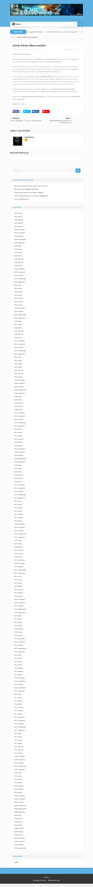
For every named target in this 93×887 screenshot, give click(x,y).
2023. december (19, 269)
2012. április (18, 704)
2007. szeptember (20, 848)
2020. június (18, 400)
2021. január (18, 377)
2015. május (18, 583)
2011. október (19, 724)
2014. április (18, 625)
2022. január (18, 338)
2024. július (18, 246)
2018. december (19, 449)
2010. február (18, 789)
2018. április (18, 472)
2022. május (18, 324)
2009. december (19, 796)
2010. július (18, 773)
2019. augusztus (19, 426)
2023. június (18, 288)
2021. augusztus (19, 354)
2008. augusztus (19, 812)
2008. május (18, 822)
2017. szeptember (20, 495)
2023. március (18, 298)
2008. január (18, 835)
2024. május (18, 253)
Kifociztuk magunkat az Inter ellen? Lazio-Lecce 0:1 (31, 186)
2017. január (18, 521)
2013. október (19, 645)
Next (69, 118)
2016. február (18, 554)
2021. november (19, 344)
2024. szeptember (20, 239)
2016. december (19, 524)
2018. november (19, 452)
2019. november (19, 416)
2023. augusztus (19, 282)
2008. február (18, 832)
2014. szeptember (20, 609)
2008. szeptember (20, 809)
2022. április (18, 328)
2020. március (18, 403)
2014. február (18, 632)
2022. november (19, 308)
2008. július (18, 815)
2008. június (18, 819)
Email (78, 49)
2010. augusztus (19, 769)
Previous (14, 118)
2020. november (19, 383)
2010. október (19, 763)
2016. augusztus (19, 537)
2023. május (18, 292)
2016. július (18, 540)
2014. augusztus (19, 612)
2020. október (19, 387)
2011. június (18, 737)
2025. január (18, 226)
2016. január (18, 557)
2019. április (18, 436)
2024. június (18, 249)
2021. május (18, 364)
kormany (23, 49)
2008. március (18, 828)
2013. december (19, 639)
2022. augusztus (19, 318)
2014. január (18, 635)
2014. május (18, 622)
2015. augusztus (19, 573)
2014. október (19, 606)
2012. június (18, 698)
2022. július (18, 321)
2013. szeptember (20, 648)
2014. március (18, 629)
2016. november (19, 527)
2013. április (18, 665)
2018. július (18, 465)
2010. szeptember (20, 766)
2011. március (18, 747)
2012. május (18, 701)
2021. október (19, 347)
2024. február (18, 262)
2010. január (18, 792)
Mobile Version (54, 880)
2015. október (19, 567)
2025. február (18, 223)
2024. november (19, 233)
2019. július (18, 429)
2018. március (18, 475)
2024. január (18, 266)
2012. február (18, 711)
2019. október (19, 419)
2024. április (18, 256)
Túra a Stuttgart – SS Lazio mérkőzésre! (25, 120)
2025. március (18, 220)
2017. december (19, 485)
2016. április (18, 547)
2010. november (19, 760)
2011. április (18, 743)
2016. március (18, 550)
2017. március (18, 514)
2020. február (18, 406)
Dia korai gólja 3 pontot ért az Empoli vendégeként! (31, 196)
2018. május (18, 468)
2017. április (18, 511)
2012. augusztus (19, 691)
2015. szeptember (20, 570)
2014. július (18, 616)
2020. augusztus (19, 393)
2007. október (19, 845)
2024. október (19, 236)
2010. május (18, 779)
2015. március (18, 590)
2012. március (18, 707)
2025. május (18, 213)
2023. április (18, 295)
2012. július (18, 694)
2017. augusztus (19, 498)
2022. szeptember (20, 315)
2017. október (19, 491)
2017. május (18, 508)
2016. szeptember (20, 534)
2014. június (18, 619)
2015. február (18, 593)
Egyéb (16, 862)
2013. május (18, 662)
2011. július (18, 733)
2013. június (18, 658)
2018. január (18, 482)
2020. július (18, 396)
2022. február (18, 334)
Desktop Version (39, 880)
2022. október (19, 311)
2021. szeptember (20, 351)
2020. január (18, 409)
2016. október (19, 531)
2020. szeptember (20, 390)
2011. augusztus (19, 730)
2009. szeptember (20, 806)
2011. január (18, 753)
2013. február (18, 671)
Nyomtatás (69, 49)
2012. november (19, 681)
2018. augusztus (19, 462)
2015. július (18, 576)
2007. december (19, 838)
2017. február (18, 517)
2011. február (18, 750)
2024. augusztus (19, 243)
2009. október (19, 802)
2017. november (19, 488)
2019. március (18, 439)
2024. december (19, 230)
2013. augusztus (19, 652)
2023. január (18, 305)
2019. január (18, 446)
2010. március (18, 786)
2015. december (19, 560)
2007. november (19, 841)
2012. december (19, 678)
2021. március (18, 370)
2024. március (18, 259)
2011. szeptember (20, 727)
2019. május (18, 432)
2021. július (18, 357)
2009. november (19, 799)
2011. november (19, 720)
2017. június (18, 504)
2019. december (19, 413)
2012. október (19, 684)
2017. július (18, 501)
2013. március (18, 668)
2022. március (18, 331)
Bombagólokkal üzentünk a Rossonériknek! (60, 121)
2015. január (18, 596)
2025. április (18, 216)
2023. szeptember (20, 279)
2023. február (18, 302)
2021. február (18, 374)
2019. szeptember (20, 423)
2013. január (18, 675)
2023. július (18, 285)
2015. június (18, 580)
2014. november (19, 603)
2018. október (19, 455)
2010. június (18, 776)
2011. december (19, 717)
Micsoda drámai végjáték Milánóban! (35, 32)
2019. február (18, 442)
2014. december (19, 599)
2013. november (19, 642)
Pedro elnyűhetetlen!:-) (21, 199)
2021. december (19, 341)
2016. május (18, 544)
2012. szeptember (20, 688)
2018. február (18, 478)
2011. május (18, 740)
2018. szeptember (20, 459)
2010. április (18, 783)
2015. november (19, 563)
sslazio (46, 877)
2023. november (19, 272)
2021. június (18, 360)
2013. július (18, 655)
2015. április (18, 586)
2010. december (19, 756)
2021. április (18, 367)
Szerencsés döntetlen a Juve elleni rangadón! (66, 32)
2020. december (19, 380)
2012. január (18, 714)
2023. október (19, 275)
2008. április (18, 825)
